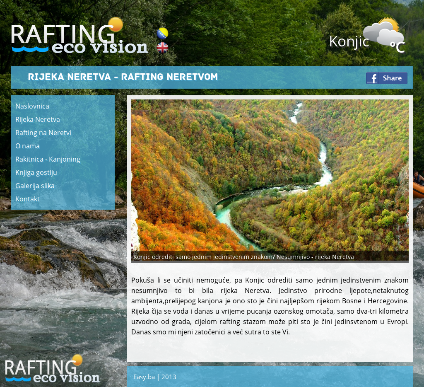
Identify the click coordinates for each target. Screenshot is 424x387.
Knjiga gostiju (36, 172)
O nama (27, 145)
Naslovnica (32, 106)
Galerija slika (35, 185)
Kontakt (27, 198)
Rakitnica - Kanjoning (47, 159)
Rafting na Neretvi (43, 132)
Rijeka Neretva (37, 119)
